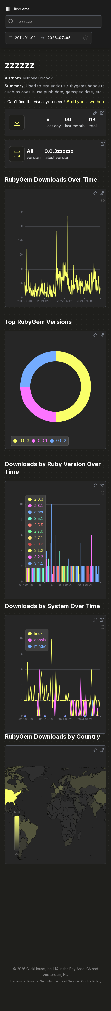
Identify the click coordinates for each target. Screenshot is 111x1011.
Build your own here (86, 101)
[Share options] (95, 112)
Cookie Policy (91, 981)
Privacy (32, 981)
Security (46, 981)
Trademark (17, 981)
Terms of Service (66, 981)
